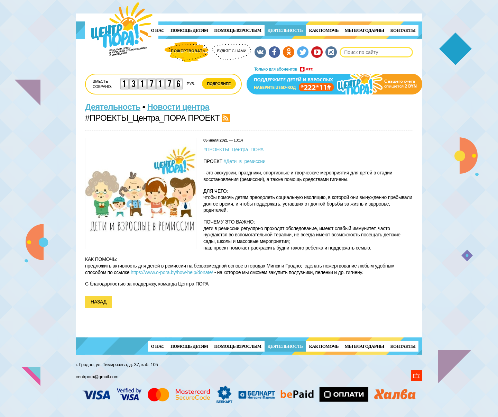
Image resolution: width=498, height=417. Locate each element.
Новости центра (178, 106)
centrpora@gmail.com (97, 376)
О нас (157, 30)
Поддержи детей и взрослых (334, 80)
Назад (99, 302)
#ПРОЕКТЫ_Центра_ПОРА (233, 149)
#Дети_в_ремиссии (244, 161)
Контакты (402, 30)
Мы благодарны (364, 30)
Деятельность (285, 30)
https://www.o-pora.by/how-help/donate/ (172, 272)
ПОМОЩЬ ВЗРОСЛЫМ (237, 30)
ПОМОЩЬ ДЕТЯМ (189, 30)
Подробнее (219, 84)
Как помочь (323, 30)
